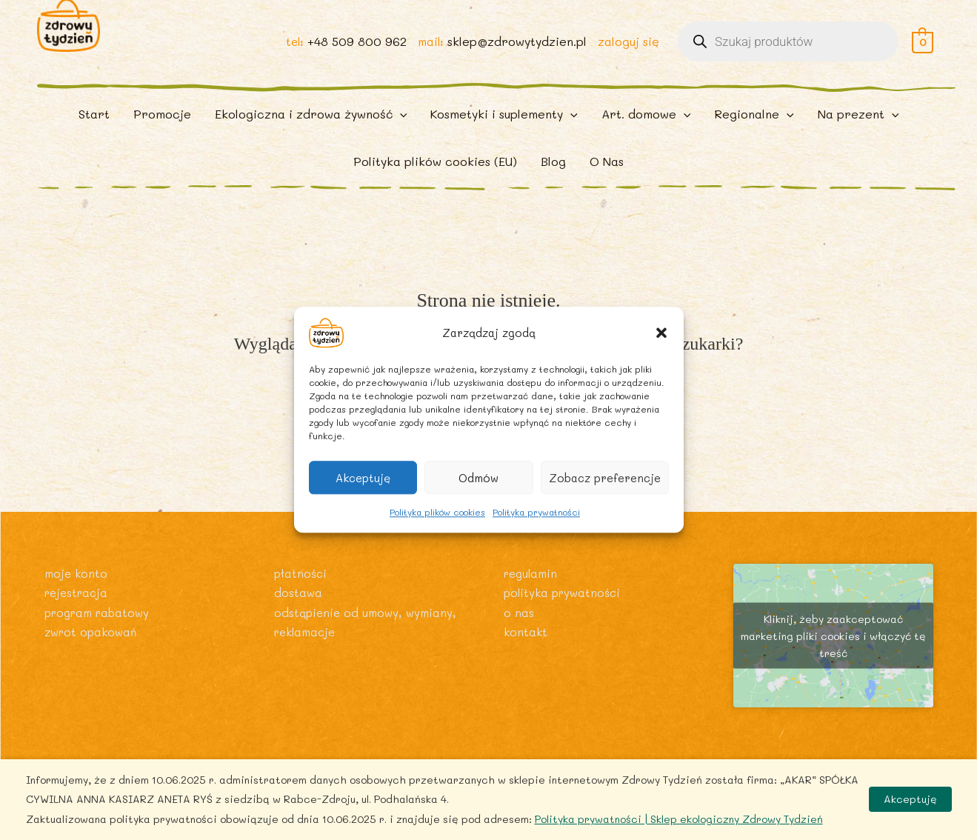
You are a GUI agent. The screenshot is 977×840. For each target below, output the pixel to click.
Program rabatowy (100, 640)
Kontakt (526, 659)
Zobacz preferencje (605, 477)
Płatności (301, 601)
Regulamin (532, 601)
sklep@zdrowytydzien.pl (515, 53)
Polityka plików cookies (437, 512)
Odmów (478, 477)
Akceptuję (363, 477)
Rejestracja (78, 620)
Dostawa (298, 620)
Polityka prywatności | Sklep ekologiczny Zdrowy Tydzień (679, 819)
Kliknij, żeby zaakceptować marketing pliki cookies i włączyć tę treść (833, 664)
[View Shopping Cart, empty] (922, 53)
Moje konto (77, 601)
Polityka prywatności (536, 512)
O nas (519, 640)
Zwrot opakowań (93, 659)
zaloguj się (627, 53)
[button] (661, 332)
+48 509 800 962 (353, 53)
